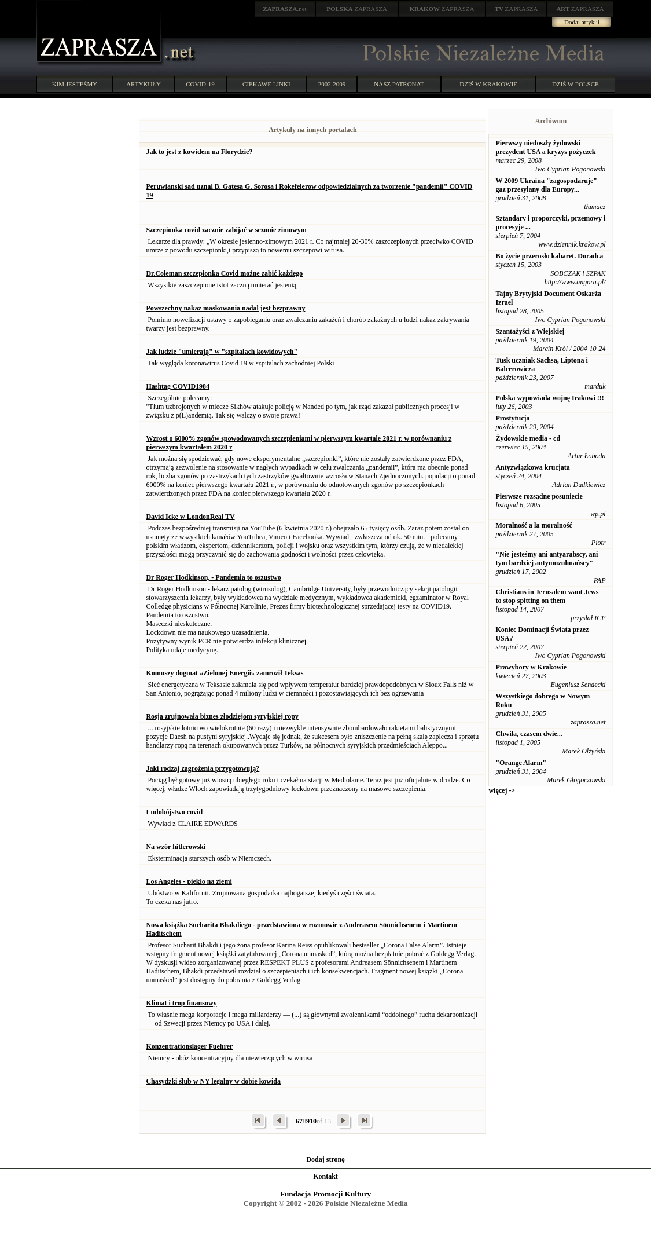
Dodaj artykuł (581, 22)
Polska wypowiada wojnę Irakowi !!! (549, 398)
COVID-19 (200, 83)
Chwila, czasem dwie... (528, 734)
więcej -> (501, 790)
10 (313, 1121)
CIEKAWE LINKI (266, 83)
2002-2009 (332, 83)
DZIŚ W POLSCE (575, 83)
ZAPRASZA (356, 8)
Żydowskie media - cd (527, 438)
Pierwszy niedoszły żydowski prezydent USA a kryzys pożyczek (545, 147)
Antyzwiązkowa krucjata (532, 467)
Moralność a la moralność (533, 525)
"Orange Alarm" (520, 763)
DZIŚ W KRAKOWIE (488, 83)
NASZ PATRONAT (399, 83)
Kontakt (325, 1176)
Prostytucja (512, 418)
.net (285, 8)
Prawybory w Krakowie (531, 667)
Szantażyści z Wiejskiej (529, 331)
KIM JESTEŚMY (75, 83)
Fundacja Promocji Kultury (325, 1194)
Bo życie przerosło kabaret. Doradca (549, 256)
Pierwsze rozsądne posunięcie (538, 496)
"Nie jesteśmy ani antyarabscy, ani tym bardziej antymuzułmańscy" (546, 558)
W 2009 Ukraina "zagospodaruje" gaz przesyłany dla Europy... (546, 185)
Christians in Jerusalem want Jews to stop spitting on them (546, 596)
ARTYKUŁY (143, 83)
